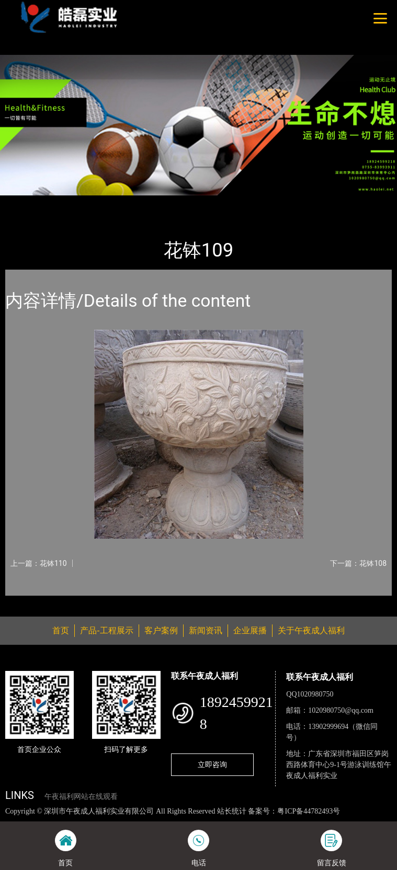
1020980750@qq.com (340, 710)
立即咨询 (212, 764)
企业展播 (250, 630)
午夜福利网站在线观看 (81, 797)
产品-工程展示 (65, 202)
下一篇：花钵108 (358, 563)
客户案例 (161, 630)
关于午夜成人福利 (311, 630)
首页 (22, 202)
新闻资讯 (205, 630)
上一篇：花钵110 (38, 563)
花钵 (107, 202)
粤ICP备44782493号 (308, 811)
